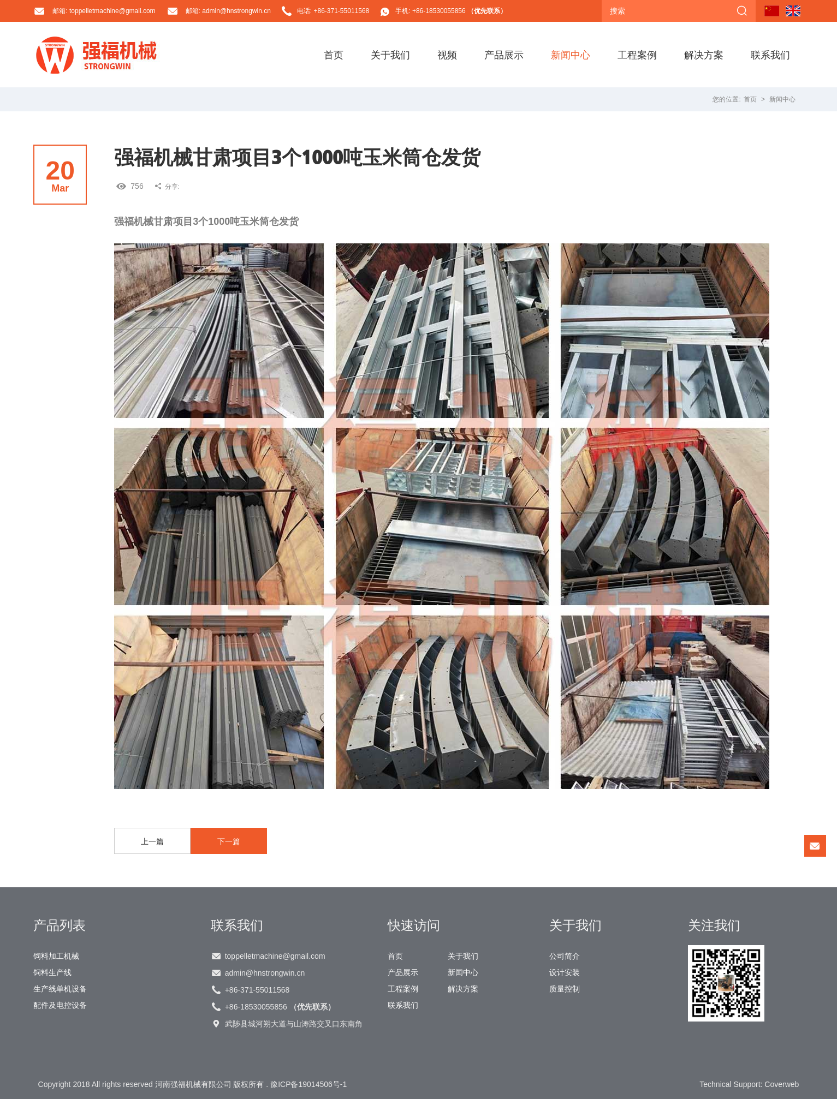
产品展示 (504, 55)
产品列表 (59, 925)
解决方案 (703, 55)
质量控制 (564, 988)
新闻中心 (570, 55)
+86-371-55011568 (257, 989)
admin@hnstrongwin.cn (265, 973)
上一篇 (152, 841)
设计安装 (564, 972)
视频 (447, 55)
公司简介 (564, 956)
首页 (333, 55)
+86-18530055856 (280, 1006)
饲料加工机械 (56, 956)
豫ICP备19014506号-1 (308, 1084)
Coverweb (781, 1084)
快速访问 (414, 925)
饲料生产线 (52, 972)
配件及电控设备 (60, 1005)
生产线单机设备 (60, 988)
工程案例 (637, 55)
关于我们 (390, 55)
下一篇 (228, 841)
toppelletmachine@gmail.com (275, 956)
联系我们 (770, 55)
